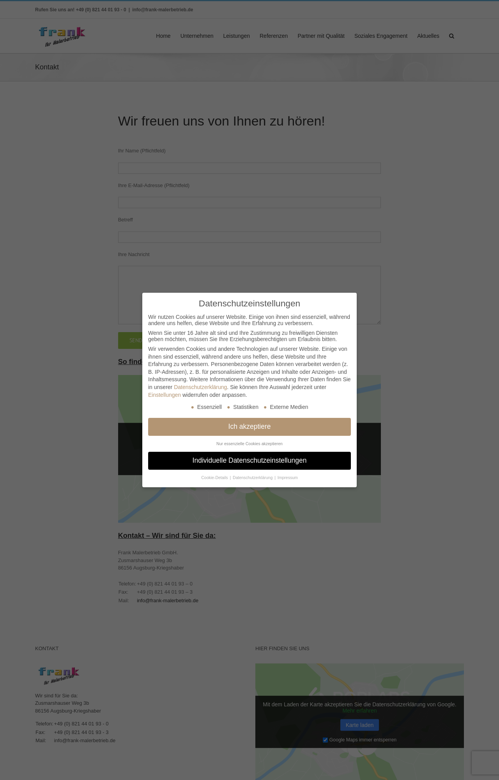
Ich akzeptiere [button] (249, 426)
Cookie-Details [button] (215, 477)
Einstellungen (164, 394)
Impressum (288, 477)
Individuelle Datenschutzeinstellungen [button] (250, 460)
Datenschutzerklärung (200, 387)
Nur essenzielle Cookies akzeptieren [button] (249, 443)
